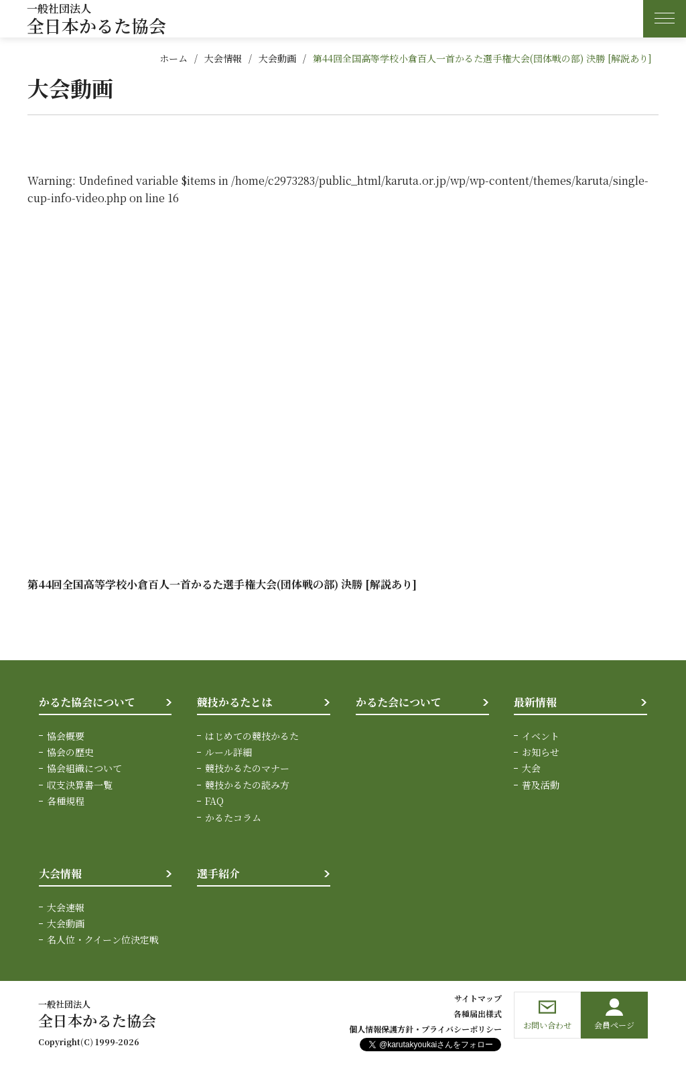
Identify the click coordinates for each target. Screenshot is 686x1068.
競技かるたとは (234, 702)
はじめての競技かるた (252, 736)
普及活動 (540, 784)
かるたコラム (233, 817)
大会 (531, 768)
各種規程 (65, 801)
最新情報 (535, 702)
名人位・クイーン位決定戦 (103, 939)
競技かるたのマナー (247, 768)
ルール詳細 (228, 752)
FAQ (214, 801)
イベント (540, 736)
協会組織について (84, 768)
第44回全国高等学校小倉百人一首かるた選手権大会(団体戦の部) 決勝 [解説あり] (482, 58)
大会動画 (277, 58)
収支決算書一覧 (80, 784)
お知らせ (540, 752)
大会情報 (223, 58)
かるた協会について (87, 702)
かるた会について (398, 702)
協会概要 (65, 736)
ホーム (173, 58)
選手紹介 (218, 873)
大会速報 (65, 907)
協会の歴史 (70, 752)
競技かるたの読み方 (247, 784)
